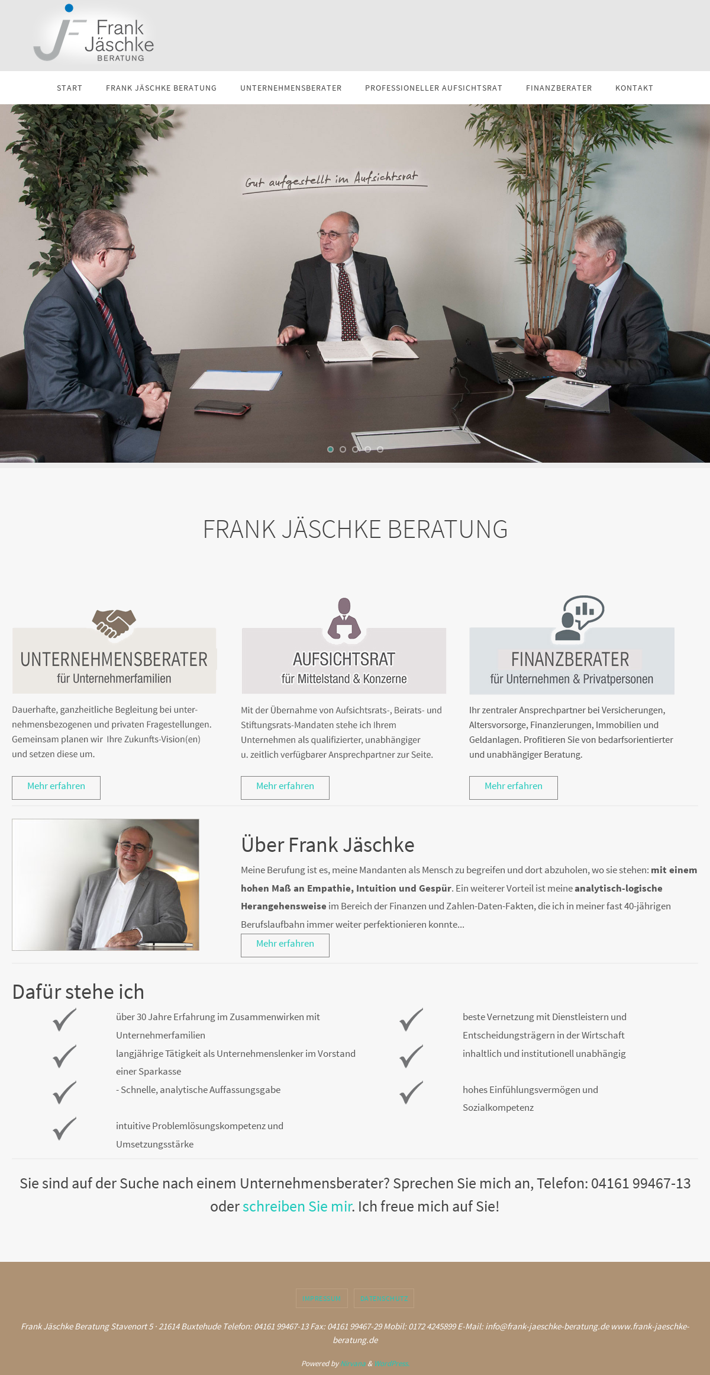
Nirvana (353, 1363)
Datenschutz (384, 1298)
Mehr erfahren (56, 785)
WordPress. (391, 1363)
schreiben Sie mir (297, 1206)
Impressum (321, 1298)
